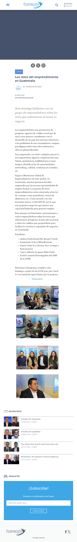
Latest (19, 72)
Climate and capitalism (30, 431)
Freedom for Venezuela (30, 419)
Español (69, 4)
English (68, 6)
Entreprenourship (24, 98)
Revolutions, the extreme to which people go (39, 456)
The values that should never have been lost (39, 444)
